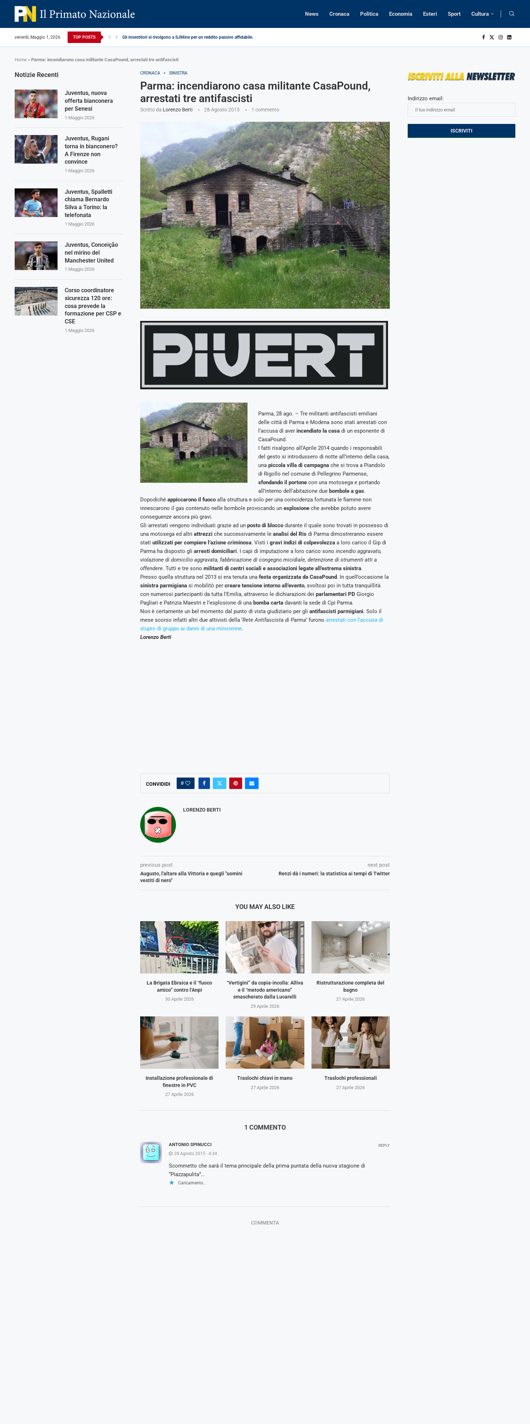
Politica (369, 14)
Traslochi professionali (350, 1078)
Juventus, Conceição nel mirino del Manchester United (91, 255)
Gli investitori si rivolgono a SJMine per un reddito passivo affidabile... (188, 37)
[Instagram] (500, 37)
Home (21, 59)
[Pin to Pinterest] (235, 783)
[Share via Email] (252, 783)
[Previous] (109, 37)
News (312, 14)
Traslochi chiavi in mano (265, 1078)
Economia (400, 14)
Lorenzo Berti (177, 109)
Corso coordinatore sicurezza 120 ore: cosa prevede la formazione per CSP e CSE (93, 309)
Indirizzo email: (461, 106)
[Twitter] (492, 37)
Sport (454, 14)
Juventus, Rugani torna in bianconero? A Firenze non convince (91, 151)
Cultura (480, 14)
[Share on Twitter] (219, 783)
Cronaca (339, 14)
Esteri (430, 14)
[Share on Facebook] (204, 783)
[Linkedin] (509, 37)
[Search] (511, 14)
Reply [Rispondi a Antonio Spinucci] (384, 1146)
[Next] (116, 37)
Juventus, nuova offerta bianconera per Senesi (89, 101)
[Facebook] (483, 37)
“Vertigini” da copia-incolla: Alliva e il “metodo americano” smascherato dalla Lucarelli (265, 990)
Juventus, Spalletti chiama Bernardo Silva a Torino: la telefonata (88, 205)
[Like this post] (187, 783)
